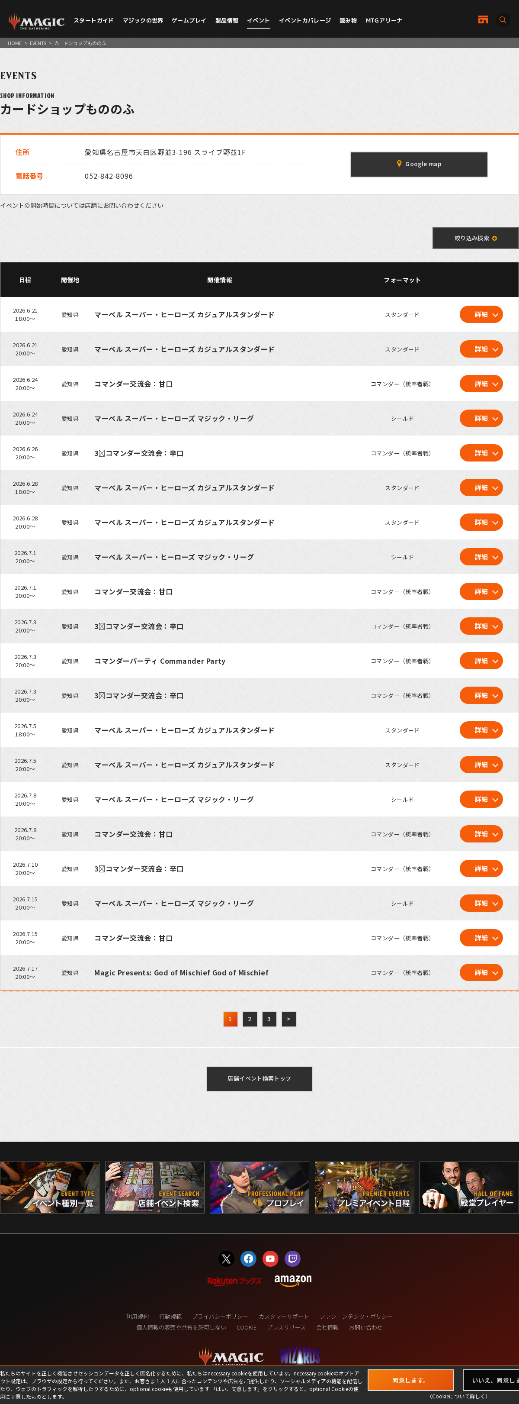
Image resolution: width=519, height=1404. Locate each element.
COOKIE (246, 1327)
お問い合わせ (366, 1327)
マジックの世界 (143, 20)
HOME (15, 42)
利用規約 (137, 1316)
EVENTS (38, 42)
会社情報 (327, 1327)
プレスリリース (286, 1327)
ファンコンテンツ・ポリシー (356, 1316)
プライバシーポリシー (220, 1316)
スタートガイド (94, 20)
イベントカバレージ (305, 20)
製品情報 (227, 20)
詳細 (481, 314)
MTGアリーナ (384, 20)
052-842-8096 (109, 176)
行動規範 (170, 1316)
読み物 (348, 20)
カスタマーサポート (284, 1316)
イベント (258, 20)
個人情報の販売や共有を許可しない (181, 1327)
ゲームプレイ (189, 20)
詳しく (477, 1396)
